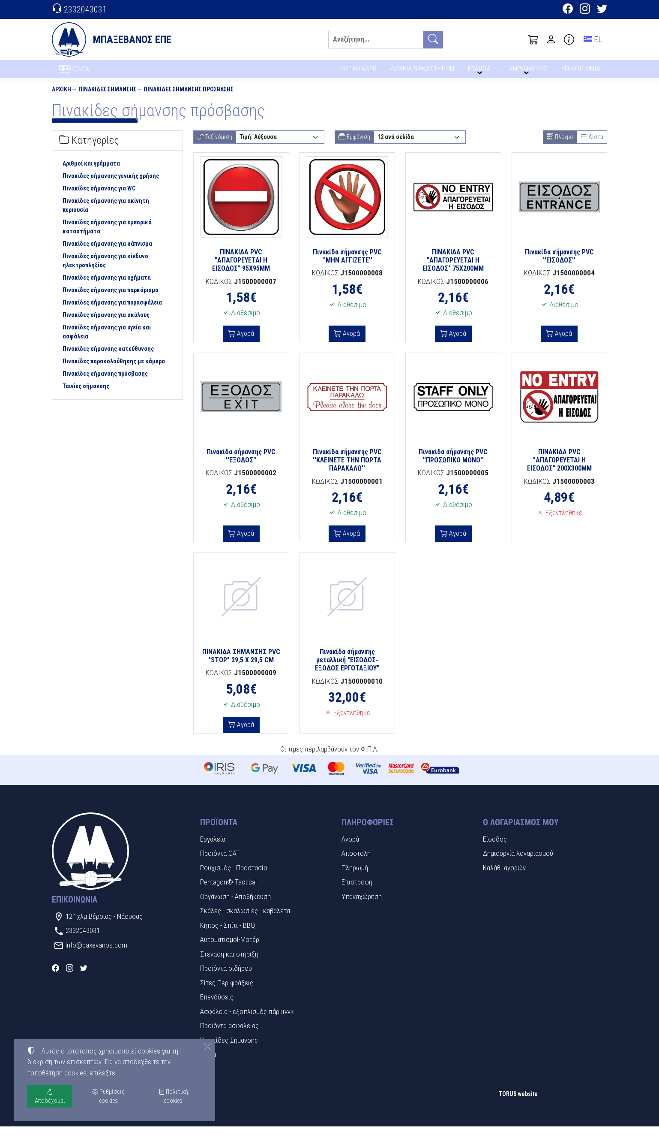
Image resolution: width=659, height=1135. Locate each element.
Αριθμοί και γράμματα (91, 172)
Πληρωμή (354, 876)
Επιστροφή (356, 891)
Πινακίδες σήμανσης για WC (99, 197)
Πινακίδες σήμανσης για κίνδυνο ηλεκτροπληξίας (105, 270)
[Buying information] (569, 39)
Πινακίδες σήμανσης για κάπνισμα (107, 252)
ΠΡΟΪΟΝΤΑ (94, 73)
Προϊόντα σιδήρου (226, 977)
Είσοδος (495, 847)
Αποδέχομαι (50, 1096)
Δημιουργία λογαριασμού (518, 862)
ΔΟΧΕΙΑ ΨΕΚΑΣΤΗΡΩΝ (423, 72)
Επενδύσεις (217, 1006)
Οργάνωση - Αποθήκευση (235, 905)
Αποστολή (356, 862)
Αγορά (244, 342)
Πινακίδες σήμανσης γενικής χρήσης (111, 184)
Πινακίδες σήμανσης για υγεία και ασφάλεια (107, 341)
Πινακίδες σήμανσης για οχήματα (107, 286)
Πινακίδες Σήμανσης (107, 97)
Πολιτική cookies (173, 1096)
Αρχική (61, 97)
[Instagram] (585, 10)
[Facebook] (568, 10)
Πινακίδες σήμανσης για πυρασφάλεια (112, 311)
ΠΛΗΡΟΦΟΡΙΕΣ (527, 72)
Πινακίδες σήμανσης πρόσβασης (189, 97)
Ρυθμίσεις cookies (82, 1122)
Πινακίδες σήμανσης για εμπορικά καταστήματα (107, 236)
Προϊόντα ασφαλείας (229, 1034)
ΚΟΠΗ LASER (358, 72)
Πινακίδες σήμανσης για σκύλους (106, 323)
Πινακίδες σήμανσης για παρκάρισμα (111, 299)
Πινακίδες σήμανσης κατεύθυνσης (108, 357)
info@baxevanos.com (96, 953)
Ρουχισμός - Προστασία (233, 876)
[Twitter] (602, 10)
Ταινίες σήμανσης (86, 395)
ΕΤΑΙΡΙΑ (480, 72)
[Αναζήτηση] (375, 39)
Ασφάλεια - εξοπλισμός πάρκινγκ (247, 1020)
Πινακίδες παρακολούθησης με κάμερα (114, 370)
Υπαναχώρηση (361, 905)
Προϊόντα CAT (220, 862)
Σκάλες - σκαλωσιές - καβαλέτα (245, 919)
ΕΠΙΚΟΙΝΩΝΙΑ (581, 72)
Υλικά (208, 1063)
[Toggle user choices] (551, 39)
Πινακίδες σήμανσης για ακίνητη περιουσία (106, 214)
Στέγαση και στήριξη (229, 962)
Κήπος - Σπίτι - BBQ (227, 934)
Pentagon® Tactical (228, 891)
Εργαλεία (212, 847)
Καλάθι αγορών (504, 876)
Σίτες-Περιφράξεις (226, 991)
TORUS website (518, 1102)
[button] (533, 39)
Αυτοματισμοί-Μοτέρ (229, 948)
